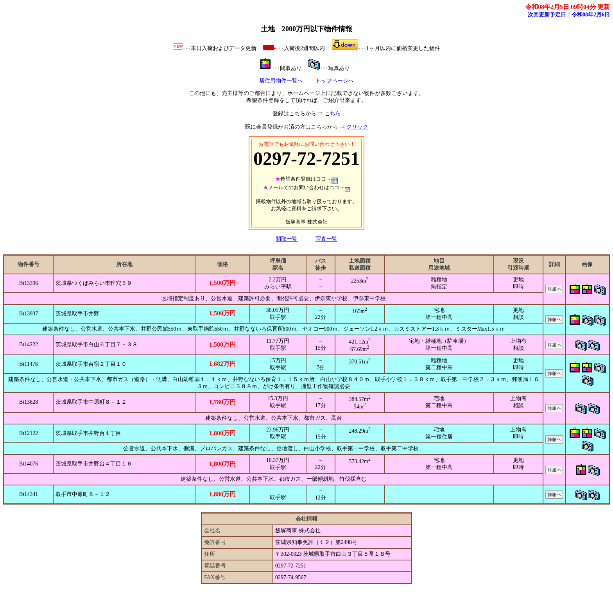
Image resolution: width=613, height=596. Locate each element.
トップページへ (334, 81)
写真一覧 (326, 239)
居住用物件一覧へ (281, 81)
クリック (357, 127)
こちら (332, 113)
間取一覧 (287, 239)
